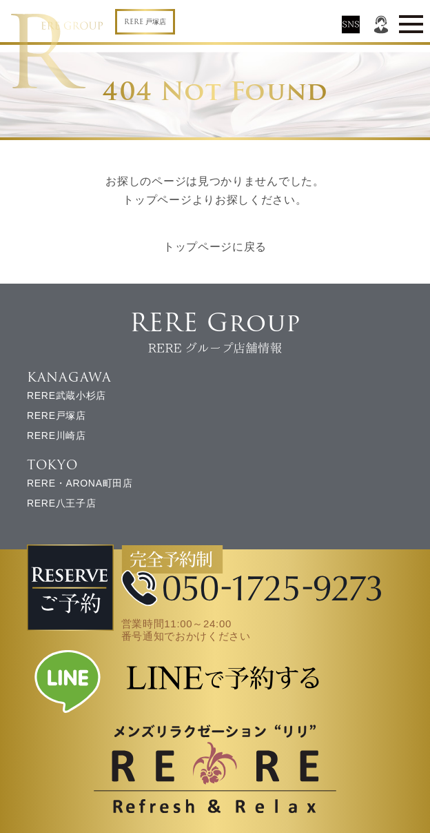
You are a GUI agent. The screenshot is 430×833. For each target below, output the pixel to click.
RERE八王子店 (61, 503)
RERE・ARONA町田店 (80, 483)
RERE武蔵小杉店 (66, 395)
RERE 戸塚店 (145, 22)
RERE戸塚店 (56, 415)
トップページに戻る (215, 247)
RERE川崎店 (56, 435)
